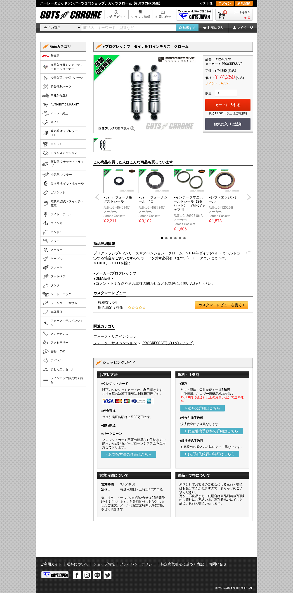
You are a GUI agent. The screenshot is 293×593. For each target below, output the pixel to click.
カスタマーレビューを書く (221, 305)
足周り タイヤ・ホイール (63, 183)
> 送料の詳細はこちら (202, 408)
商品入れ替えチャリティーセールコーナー (62, 67)
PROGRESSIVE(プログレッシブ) (168, 343)
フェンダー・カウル (59, 303)
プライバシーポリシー (138, 564)
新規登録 (243, 3)
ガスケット (53, 192)
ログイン (224, 3)
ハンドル (52, 232)
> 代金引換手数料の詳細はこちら (211, 431)
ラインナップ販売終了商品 (62, 380)
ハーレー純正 (55, 113)
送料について (77, 564)
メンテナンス (55, 334)
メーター (52, 250)
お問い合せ (163, 17)
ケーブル (52, 258)
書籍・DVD (53, 351)
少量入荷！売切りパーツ (62, 78)
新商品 (50, 56)
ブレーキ (52, 267)
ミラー (50, 241)
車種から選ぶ (55, 95)
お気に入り (215, 27)
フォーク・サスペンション (115, 336)
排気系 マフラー (57, 174)
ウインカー (53, 223)
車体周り (52, 312)
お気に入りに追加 (227, 124)
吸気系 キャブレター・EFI (61, 133)
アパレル (52, 360)
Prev (97, 197)
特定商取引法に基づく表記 (182, 564)
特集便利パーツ (56, 86)
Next (249, 197)
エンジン (52, 144)
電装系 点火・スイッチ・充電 (63, 203)
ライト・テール (56, 214)
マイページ (240, 27)
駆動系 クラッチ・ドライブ (63, 163)
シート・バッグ (56, 294)
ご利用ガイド (116, 17)
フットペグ (53, 276)
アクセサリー (55, 342)
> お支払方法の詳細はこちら (129, 454)
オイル (50, 122)
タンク (50, 285)
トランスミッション (59, 153)
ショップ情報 (140, 17)
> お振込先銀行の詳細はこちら (210, 454)
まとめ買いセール (58, 369)
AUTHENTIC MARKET (60, 104)
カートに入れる (228, 105)
